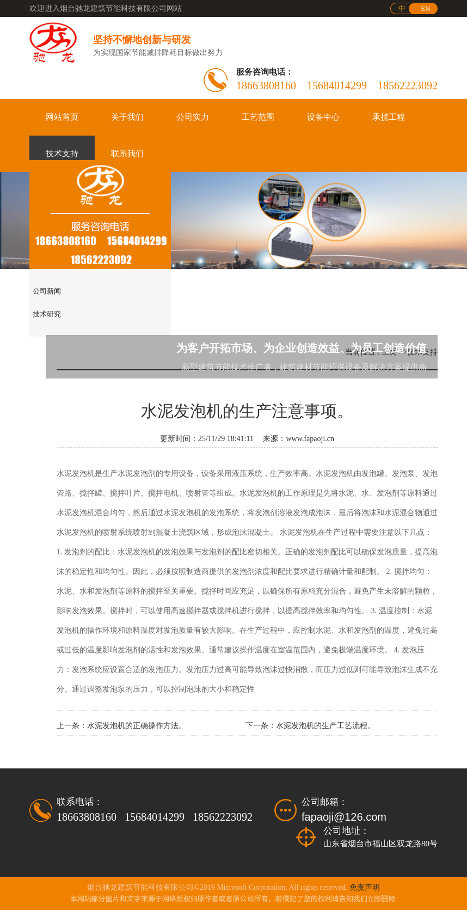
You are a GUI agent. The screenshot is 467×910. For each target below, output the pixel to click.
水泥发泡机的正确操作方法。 (136, 726)
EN (425, 8)
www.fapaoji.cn (310, 439)
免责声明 (364, 887)
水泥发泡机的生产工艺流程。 (325, 726)
